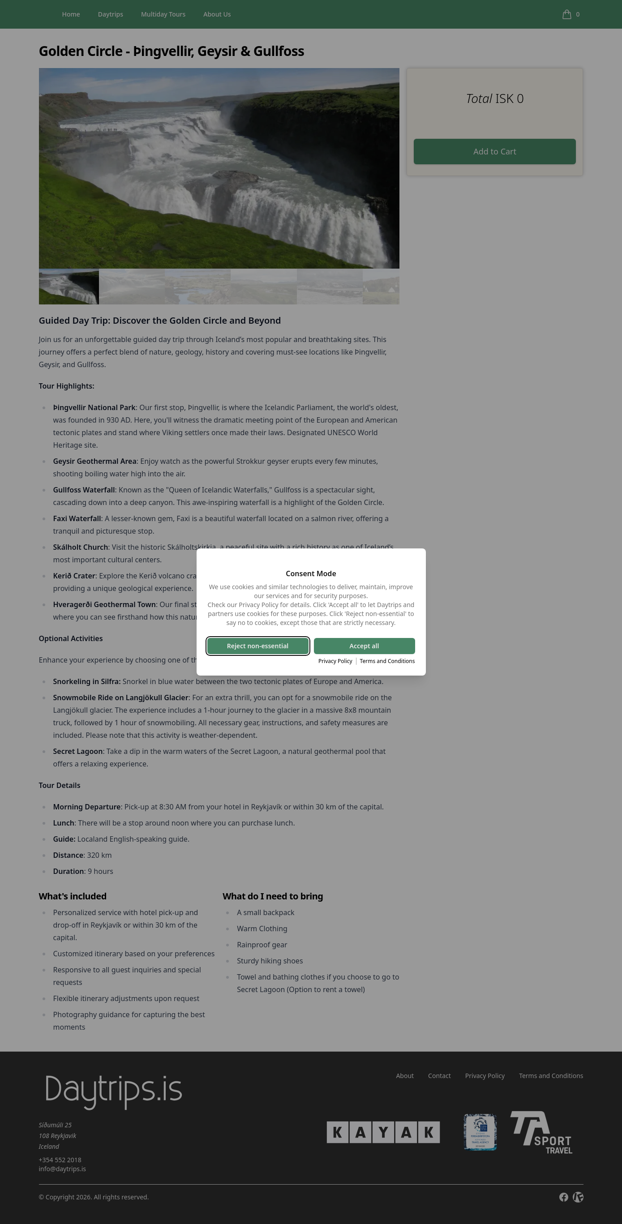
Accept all (364, 646)
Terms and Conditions (387, 661)
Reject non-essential (258, 646)
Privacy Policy (335, 661)
